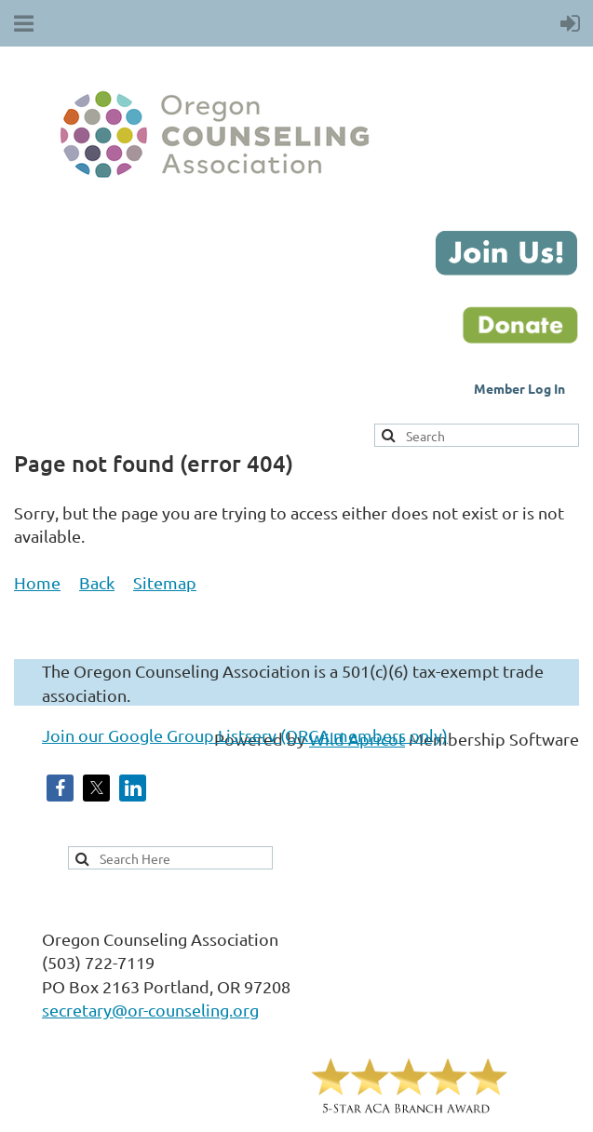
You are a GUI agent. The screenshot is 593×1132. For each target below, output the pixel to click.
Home (37, 582)
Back (97, 582)
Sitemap (164, 582)
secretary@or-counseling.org (150, 1009)
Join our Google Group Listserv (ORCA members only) (245, 735)
